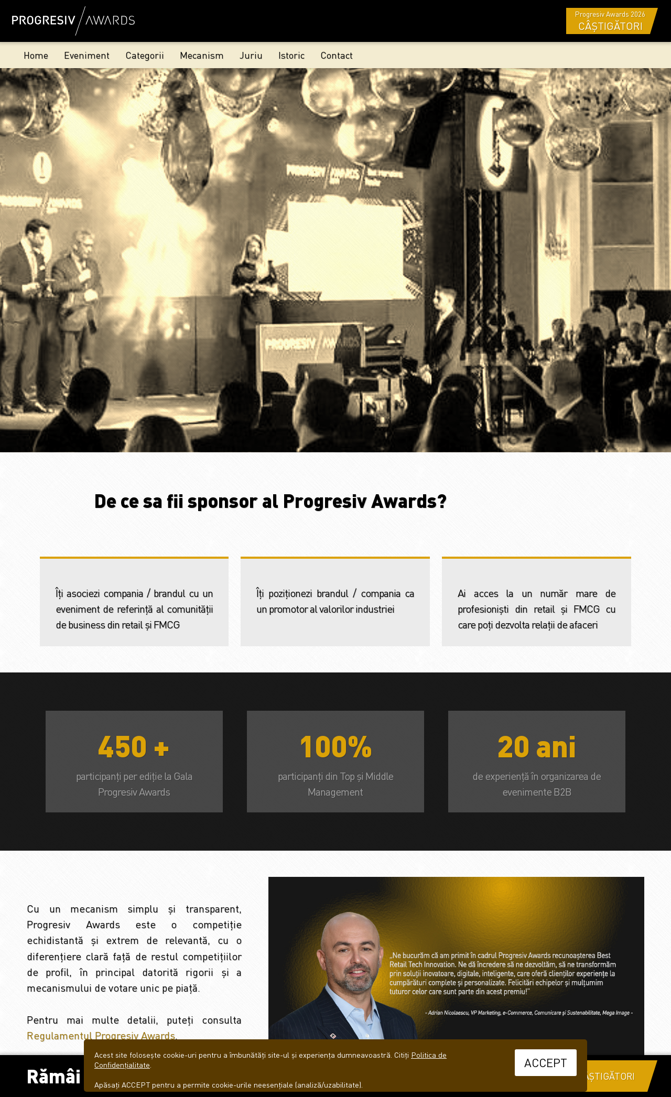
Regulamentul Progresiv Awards (101, 1035)
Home (36, 55)
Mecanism (202, 55)
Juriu (251, 55)
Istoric (291, 55)
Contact (336, 55)
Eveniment (87, 55)
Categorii (144, 55)
